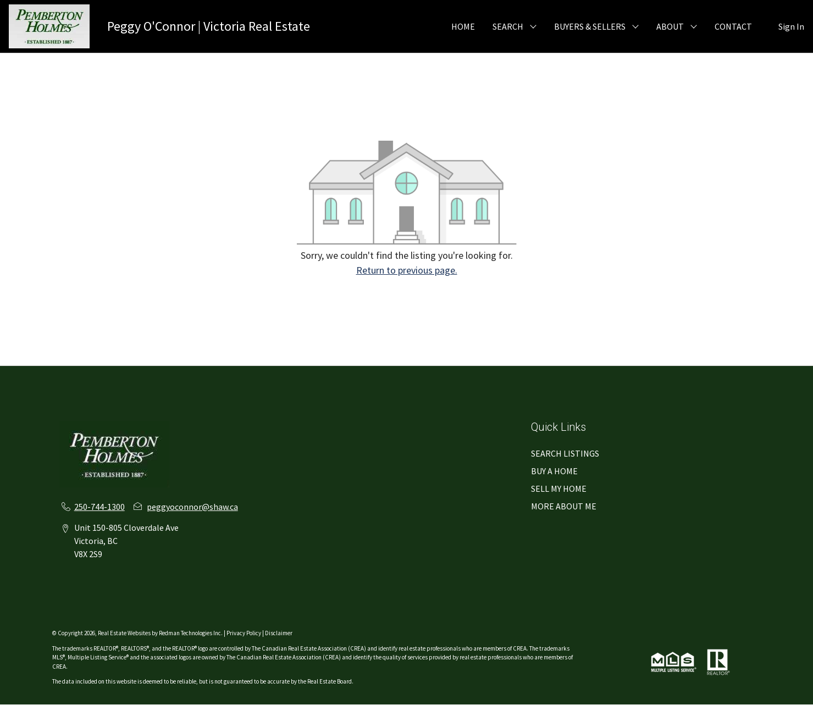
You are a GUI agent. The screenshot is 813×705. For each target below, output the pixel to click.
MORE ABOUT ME (563, 506)
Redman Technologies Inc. (191, 633)
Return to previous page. (406, 270)
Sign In (791, 26)
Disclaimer (278, 633)
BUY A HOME (554, 470)
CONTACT (733, 26)
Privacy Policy (243, 633)
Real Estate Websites (125, 633)
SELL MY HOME (559, 488)
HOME (463, 26)
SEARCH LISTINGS (565, 453)
